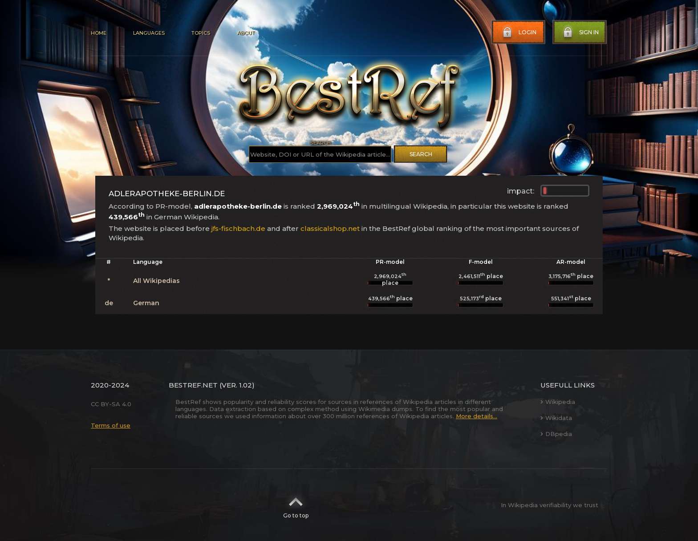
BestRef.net (193, 385)
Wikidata (556, 417)
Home (98, 33)
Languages (149, 33)
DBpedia (556, 433)
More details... (476, 416)
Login (518, 32)
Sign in (580, 32)
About (246, 33)
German (146, 303)
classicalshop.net (330, 228)
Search (421, 154)
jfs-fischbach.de (238, 228)
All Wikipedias (156, 281)
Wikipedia (557, 401)
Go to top (296, 505)
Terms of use (110, 425)
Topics (200, 33)
